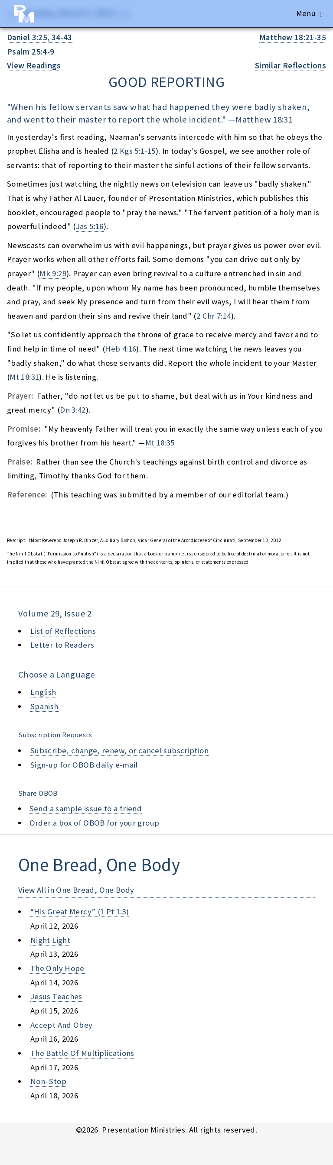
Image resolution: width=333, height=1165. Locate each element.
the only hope (57, 968)
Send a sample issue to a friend (85, 808)
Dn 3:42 (73, 410)
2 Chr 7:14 (213, 316)
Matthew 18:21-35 (292, 37)
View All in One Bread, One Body (76, 890)
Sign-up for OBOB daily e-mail (84, 765)
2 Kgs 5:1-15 (134, 151)
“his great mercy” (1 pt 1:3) (79, 912)
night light (50, 940)
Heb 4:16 (120, 349)
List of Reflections (63, 631)
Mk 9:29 (52, 273)
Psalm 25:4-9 (30, 52)
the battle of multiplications (82, 1053)
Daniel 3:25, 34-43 (39, 37)
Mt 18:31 (24, 377)
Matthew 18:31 (264, 119)
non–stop (48, 1081)
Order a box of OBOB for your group (94, 823)
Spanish (44, 706)
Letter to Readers (62, 645)
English (43, 692)
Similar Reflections (290, 66)
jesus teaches (56, 996)
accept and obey (61, 1025)
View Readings (34, 66)
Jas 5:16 (90, 226)
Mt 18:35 (160, 443)
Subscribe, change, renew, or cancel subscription (119, 750)
